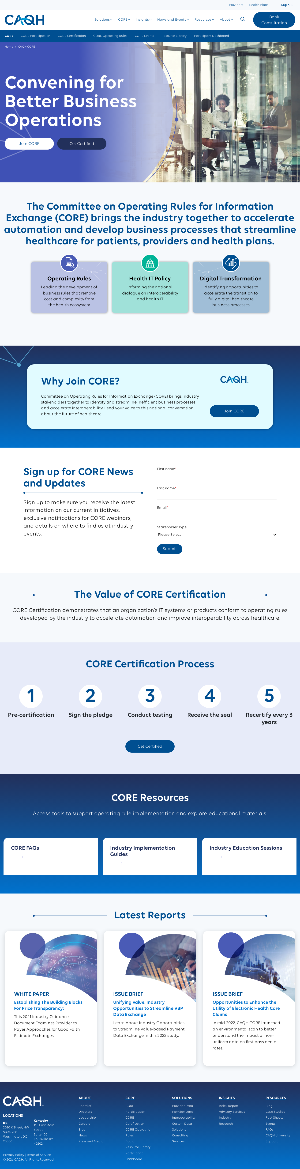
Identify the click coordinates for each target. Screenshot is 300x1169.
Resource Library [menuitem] (174, 36)
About (225, 20)
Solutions (102, 20)
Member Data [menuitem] (182, 1112)
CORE (122, 20)
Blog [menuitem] (82, 1129)
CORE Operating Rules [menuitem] (110, 36)
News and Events (171, 20)
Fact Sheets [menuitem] (274, 1118)
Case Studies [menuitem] (275, 1112)
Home (9, 46)
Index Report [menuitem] (228, 1106)
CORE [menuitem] (9, 36)
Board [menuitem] (130, 1141)
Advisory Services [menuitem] (232, 1112)
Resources (203, 20)
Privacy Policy (13, 1155)
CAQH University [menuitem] (278, 1135)
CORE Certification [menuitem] (72, 36)
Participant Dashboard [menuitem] (211, 36)
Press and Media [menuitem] (91, 1141)
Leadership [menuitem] (87, 1118)
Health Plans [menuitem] (258, 5)
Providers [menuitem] (236, 5)
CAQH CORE (26, 46)
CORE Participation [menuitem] (35, 36)
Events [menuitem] (270, 1124)
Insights (142, 20)
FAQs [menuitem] (269, 1129)
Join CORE (29, 144)
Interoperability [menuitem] (183, 1118)
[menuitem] (274, 5)
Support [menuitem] (272, 1141)
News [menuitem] (83, 1135)
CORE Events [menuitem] (144, 36)
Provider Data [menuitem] (182, 1106)
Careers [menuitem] (84, 1124)
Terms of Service (38, 1155)
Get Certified (81, 144)
